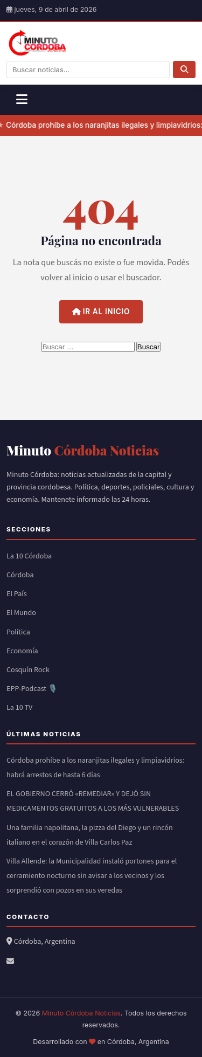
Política (18, 632)
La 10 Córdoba (29, 556)
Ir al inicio (101, 311)
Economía (22, 651)
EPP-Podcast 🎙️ (32, 688)
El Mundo (21, 612)
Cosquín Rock (28, 670)
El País (16, 594)
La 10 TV (19, 707)
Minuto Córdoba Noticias (81, 1013)
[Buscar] (184, 69)
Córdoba (20, 575)
